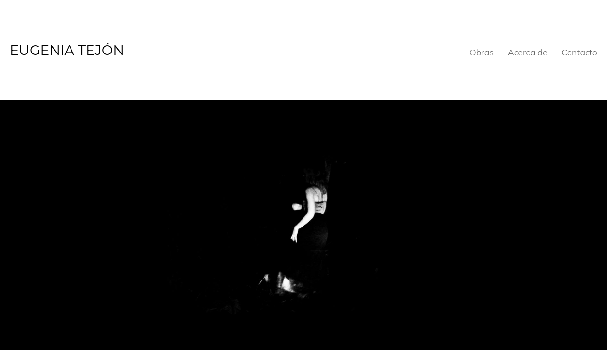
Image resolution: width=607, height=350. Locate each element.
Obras (481, 52)
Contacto (579, 52)
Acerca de (528, 52)
